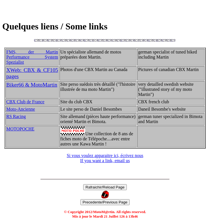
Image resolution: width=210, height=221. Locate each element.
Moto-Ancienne (20, 109)
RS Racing (16, 116)
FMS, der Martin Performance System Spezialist (32, 57)
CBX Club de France (25, 101)
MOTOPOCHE (20, 128)
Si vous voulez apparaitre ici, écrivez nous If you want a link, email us (105, 158)
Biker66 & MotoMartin (31, 85)
